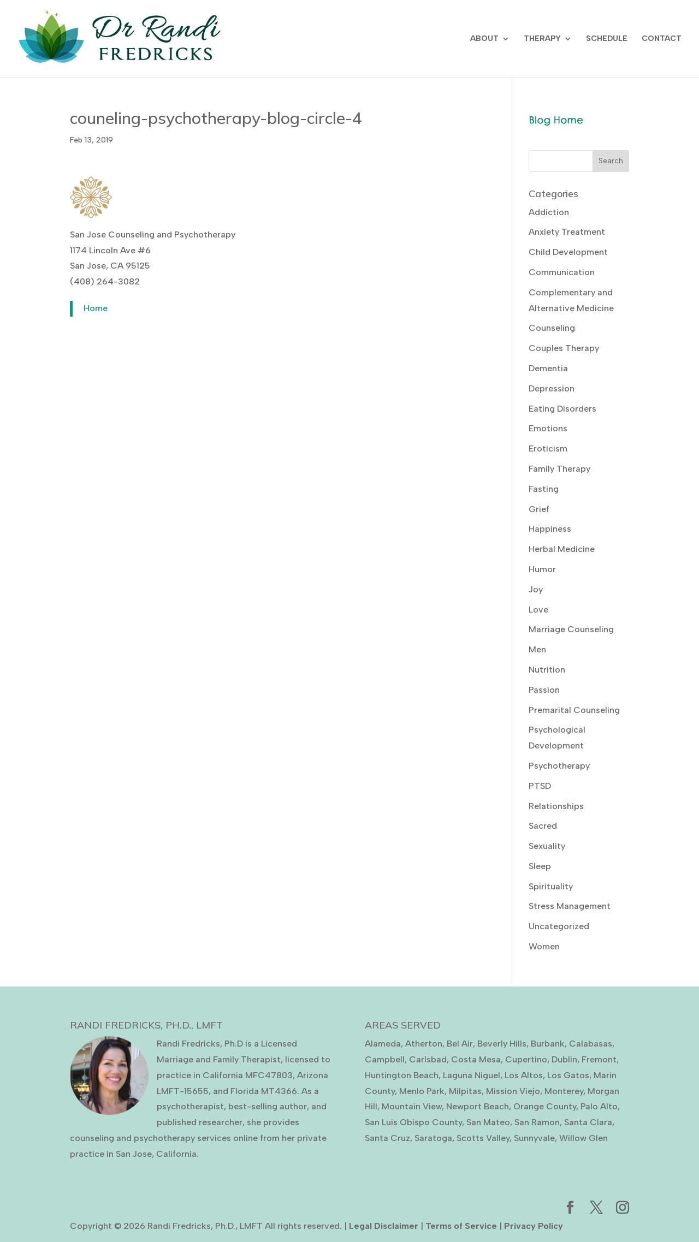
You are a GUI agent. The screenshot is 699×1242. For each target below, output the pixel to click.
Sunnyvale (534, 1138)
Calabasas (590, 1043)
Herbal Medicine (562, 549)
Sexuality (547, 846)
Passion (544, 690)
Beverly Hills (501, 1043)
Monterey (563, 1091)
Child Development (568, 252)
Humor (542, 569)
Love (538, 609)
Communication (562, 272)
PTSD (540, 786)
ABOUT (484, 39)
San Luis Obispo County (413, 1122)
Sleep (540, 866)
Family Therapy (559, 468)
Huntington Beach (402, 1075)
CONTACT (662, 39)
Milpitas (465, 1091)
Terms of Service (461, 1226)
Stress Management (570, 906)
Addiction (549, 212)
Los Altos (524, 1075)
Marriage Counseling (571, 629)
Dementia (548, 368)
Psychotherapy (559, 765)
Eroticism (548, 448)
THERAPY (542, 39)
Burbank (548, 1043)
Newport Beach (477, 1106)
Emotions (548, 428)
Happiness (550, 529)
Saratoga (433, 1138)
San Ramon (537, 1122)
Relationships (556, 806)
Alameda (383, 1043)
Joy (536, 589)
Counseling (552, 328)
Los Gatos (568, 1075)
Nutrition (547, 669)
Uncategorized (559, 926)
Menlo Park (422, 1091)
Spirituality (551, 886)
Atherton (423, 1043)
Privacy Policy (533, 1226)
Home (96, 308)
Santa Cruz (387, 1138)
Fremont (599, 1059)
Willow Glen (583, 1138)
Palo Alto (599, 1106)
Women (544, 946)
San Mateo (488, 1122)
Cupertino (526, 1059)
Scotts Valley (483, 1138)
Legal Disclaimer (383, 1226)
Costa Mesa (476, 1059)
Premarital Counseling (574, 710)
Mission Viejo (513, 1091)
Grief (539, 509)
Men (537, 649)
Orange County (544, 1106)
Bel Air (460, 1043)
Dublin (564, 1059)
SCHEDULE (606, 39)
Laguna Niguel (471, 1075)
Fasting (544, 489)
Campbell (385, 1059)
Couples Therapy (564, 348)
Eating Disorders (562, 408)
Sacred (543, 826)
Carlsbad (428, 1059)
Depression (551, 388)
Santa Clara (588, 1122)
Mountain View (412, 1106)
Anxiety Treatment (567, 232)
